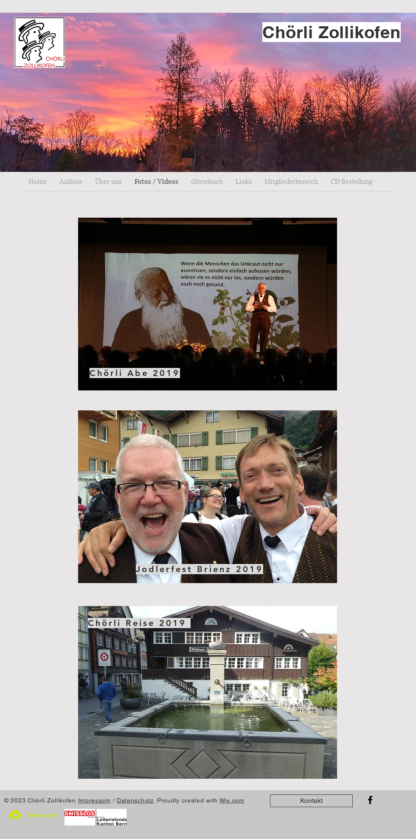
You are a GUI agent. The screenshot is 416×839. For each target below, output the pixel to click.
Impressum (94, 800)
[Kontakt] (311, 800)
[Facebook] (370, 799)
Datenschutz (135, 800)
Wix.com (232, 800)
